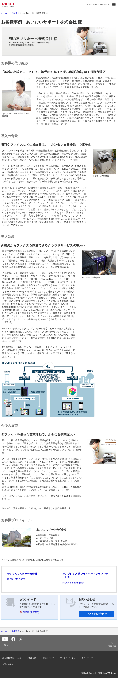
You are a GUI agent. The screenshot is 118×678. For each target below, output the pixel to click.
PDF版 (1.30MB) (31, 612)
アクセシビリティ (67, 658)
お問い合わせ (8, 664)
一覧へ (5, 645)
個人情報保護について (11, 658)
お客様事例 (14, 13)
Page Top (112, 646)
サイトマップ (87, 658)
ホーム (4, 13)
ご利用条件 (32, 658)
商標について (48, 658)
